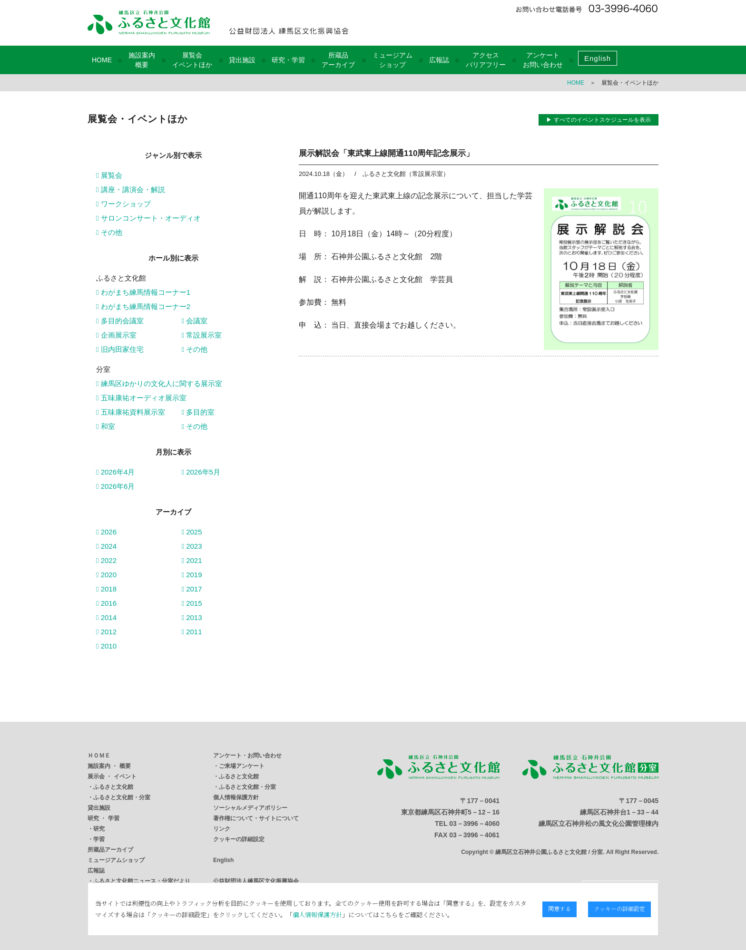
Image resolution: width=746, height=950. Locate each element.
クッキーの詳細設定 (239, 839)
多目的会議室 (120, 321)
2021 (192, 560)
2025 (192, 532)
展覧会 (109, 175)
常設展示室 (202, 335)
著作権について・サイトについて (256, 818)
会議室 (195, 321)
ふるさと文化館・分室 (121, 797)
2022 (106, 560)
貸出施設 (242, 60)
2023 (192, 546)
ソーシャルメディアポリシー (250, 808)
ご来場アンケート (242, 766)
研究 (99, 828)
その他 (109, 232)
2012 (106, 632)
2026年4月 (115, 472)
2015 (192, 603)
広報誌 (439, 60)
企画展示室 (116, 335)
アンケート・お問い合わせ (247, 755)
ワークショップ (123, 204)
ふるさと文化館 (113, 787)
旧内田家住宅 (120, 349)
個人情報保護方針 (236, 797)
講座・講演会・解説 (130, 189)
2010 (106, 646)
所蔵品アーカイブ (110, 849)
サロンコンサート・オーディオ (148, 218)
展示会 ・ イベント (112, 776)
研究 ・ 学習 (103, 818)
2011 (192, 632)
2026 (106, 532)
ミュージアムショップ (116, 860)
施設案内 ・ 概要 (109, 766)
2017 (192, 589)
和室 (105, 426)
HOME (102, 60)
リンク (221, 828)
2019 (192, 575)
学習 (99, 839)
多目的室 (198, 412)
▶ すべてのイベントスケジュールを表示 (598, 119)
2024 (106, 546)
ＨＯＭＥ (99, 755)
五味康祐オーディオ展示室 (141, 398)
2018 (106, 589)
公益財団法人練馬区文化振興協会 (256, 881)
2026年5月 (201, 472)
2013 (192, 617)
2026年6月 (115, 486)
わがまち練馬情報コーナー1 (143, 292)
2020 (106, 575)
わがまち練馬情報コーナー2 (143, 306)
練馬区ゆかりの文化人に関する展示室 (159, 383)
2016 (106, 603)
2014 (106, 617)
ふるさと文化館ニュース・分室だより (141, 881)
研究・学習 (288, 60)
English (597, 58)
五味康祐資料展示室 (130, 412)
